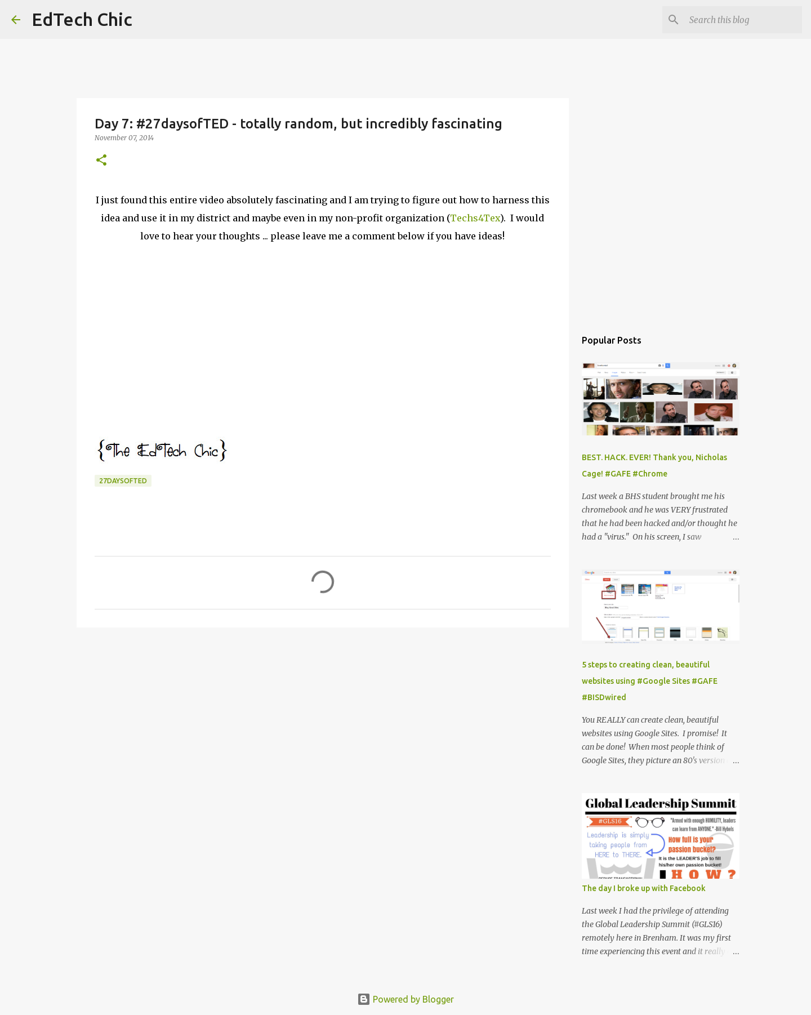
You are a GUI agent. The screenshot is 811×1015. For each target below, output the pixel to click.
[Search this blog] (743, 19)
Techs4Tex (475, 218)
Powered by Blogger (405, 999)
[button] (101, 160)
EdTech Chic (82, 19)
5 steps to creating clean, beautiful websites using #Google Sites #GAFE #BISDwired (650, 681)
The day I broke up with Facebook (644, 888)
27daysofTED (123, 480)
